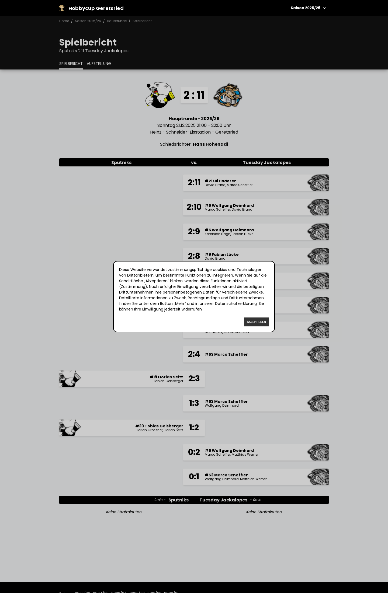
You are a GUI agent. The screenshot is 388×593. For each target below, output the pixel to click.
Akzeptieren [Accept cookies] (256, 321)
